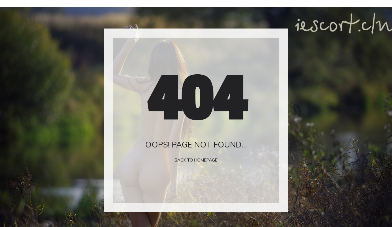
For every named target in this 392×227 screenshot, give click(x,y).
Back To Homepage (196, 160)
